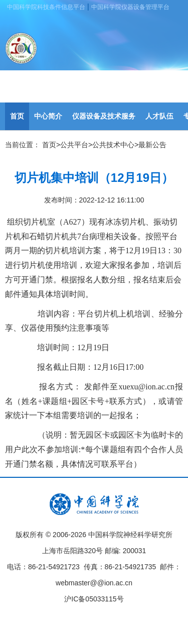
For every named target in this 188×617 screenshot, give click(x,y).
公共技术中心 (113, 145)
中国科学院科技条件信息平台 (46, 7)
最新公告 (152, 145)
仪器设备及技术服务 (103, 116)
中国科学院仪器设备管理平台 (130, 7)
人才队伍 (159, 116)
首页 (17, 116)
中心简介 (48, 116)
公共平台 (74, 145)
